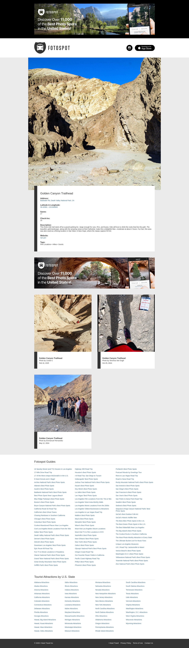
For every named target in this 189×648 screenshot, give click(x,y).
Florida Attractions (41, 612)
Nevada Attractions (102, 590)
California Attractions (42, 597)
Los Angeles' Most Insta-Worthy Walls (89, 502)
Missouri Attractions (72, 631)
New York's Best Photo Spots (86, 542)
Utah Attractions (132, 597)
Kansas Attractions (72, 597)
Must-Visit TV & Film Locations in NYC (89, 532)
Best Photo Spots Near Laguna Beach (48, 496)
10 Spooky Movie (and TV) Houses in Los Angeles (53, 469)
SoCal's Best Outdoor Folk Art (127, 514)
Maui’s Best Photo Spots (84, 519)
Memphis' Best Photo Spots (85, 522)
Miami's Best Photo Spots (84, 525)
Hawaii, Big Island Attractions (45, 620)
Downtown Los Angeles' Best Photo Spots (50, 545)
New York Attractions (103, 605)
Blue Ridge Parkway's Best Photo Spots (49, 499)
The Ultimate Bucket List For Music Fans (131, 541)
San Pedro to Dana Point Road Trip (129, 499)
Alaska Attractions (41, 586)
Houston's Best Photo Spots (85, 472)
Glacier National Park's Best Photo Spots (49, 555)
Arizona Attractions (41, 590)
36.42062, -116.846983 (49, 207)
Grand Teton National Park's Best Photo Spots (51, 558)
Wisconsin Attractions (134, 620)
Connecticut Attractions (42, 605)
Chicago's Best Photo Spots (44, 519)
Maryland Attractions (72, 612)
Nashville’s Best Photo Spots (86, 535)
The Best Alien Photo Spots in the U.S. (130, 521)
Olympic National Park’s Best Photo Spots (90, 548)
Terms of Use (138, 643)
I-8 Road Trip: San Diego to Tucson (88, 476)
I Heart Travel (114, 643)
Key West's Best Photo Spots (86, 489)
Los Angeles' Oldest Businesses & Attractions (92, 509)
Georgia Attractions (41, 616)
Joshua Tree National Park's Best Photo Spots (92, 482)
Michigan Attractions (72, 620)
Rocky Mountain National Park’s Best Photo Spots (134, 482)
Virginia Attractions (133, 605)
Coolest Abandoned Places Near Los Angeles (51, 525)
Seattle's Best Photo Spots (126, 502)
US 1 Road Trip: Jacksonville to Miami (130, 547)
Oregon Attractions (102, 623)
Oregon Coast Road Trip (84, 552)
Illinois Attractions (71, 586)
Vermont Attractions (133, 601)
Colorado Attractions (41, 601)
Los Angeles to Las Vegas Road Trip (88, 512)
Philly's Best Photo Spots (84, 562)
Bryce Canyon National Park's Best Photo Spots (52, 506)
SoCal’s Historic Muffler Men (126, 518)
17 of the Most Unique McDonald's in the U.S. (51, 476)
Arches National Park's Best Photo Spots (49, 482)
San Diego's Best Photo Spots (127, 489)
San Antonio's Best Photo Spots (127, 486)
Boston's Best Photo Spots (44, 502)
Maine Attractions (71, 608)
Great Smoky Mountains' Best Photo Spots (50, 562)
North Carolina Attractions (105, 608)
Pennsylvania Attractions (104, 627)
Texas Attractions (132, 594)
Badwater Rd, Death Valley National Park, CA (57, 200)
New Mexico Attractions (104, 601)
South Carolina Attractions (135, 582)
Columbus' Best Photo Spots (45, 522)
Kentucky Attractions (72, 601)
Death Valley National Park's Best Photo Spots (51, 535)
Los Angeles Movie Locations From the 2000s (92, 506)
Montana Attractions (102, 582)
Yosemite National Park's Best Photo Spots (132, 561)
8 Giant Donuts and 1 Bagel (44, 479)
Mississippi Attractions (73, 627)
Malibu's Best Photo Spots (85, 515)
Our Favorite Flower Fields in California (89, 555)
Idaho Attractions (71, 582)
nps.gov (43, 238)
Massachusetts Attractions (74, 616)
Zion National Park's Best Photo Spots (130, 564)
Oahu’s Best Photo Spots (84, 545)
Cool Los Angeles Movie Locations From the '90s (52, 529)
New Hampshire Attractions (105, 594)
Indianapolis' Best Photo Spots (86, 479)
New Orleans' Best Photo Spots (87, 539)
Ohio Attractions (101, 616)
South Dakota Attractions (135, 586)
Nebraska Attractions (103, 586)
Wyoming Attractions (133, 623)
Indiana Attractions (72, 590)
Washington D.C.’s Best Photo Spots (129, 554)
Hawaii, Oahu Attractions (43, 631)
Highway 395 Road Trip (84, 469)
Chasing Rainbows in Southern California (49, 515)
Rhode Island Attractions (104, 631)
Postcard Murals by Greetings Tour (129, 472)
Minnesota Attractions (73, 623)
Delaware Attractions (42, 608)
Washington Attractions (134, 608)
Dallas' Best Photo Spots (43, 532)
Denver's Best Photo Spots (44, 539)
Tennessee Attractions (134, 590)
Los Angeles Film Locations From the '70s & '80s (93, 499)
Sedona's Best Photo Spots (126, 506)
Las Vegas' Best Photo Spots (86, 496)
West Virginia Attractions (135, 616)
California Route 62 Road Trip (45, 509)
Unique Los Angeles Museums (127, 544)
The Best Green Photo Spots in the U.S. (131, 524)
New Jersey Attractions (103, 597)
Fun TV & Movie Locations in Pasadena (49, 552)
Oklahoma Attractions (103, 620)
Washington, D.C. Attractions (136, 612)
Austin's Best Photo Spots (44, 489)
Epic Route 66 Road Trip (43, 548)
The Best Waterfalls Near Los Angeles (130, 527)
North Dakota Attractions (104, 612)
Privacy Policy (126, 643)
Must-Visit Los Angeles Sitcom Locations (90, 529)
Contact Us (149, 643)
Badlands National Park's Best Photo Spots (50, 492)
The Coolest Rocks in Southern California (131, 534)
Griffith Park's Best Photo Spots (46, 565)
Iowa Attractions (71, 594)
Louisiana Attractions (72, 605)
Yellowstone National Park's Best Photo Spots (133, 557)
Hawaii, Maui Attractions (43, 627)
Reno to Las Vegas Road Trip (127, 476)
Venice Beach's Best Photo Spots (128, 551)
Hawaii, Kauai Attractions (43, 623)
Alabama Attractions (41, 582)
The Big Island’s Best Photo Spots (128, 531)
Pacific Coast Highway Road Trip (87, 558)
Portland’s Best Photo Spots (126, 469)
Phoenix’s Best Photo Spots (85, 565)
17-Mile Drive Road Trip (43, 472)
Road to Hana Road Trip (125, 479)
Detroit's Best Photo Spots (44, 542)
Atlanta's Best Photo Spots (44, 486)
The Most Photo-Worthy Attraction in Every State (134, 537)
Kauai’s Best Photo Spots (84, 486)
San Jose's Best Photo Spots (126, 496)
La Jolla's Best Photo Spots (85, 492)
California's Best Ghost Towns (45, 512)
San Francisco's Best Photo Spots (128, 492)
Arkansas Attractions (42, 594)
